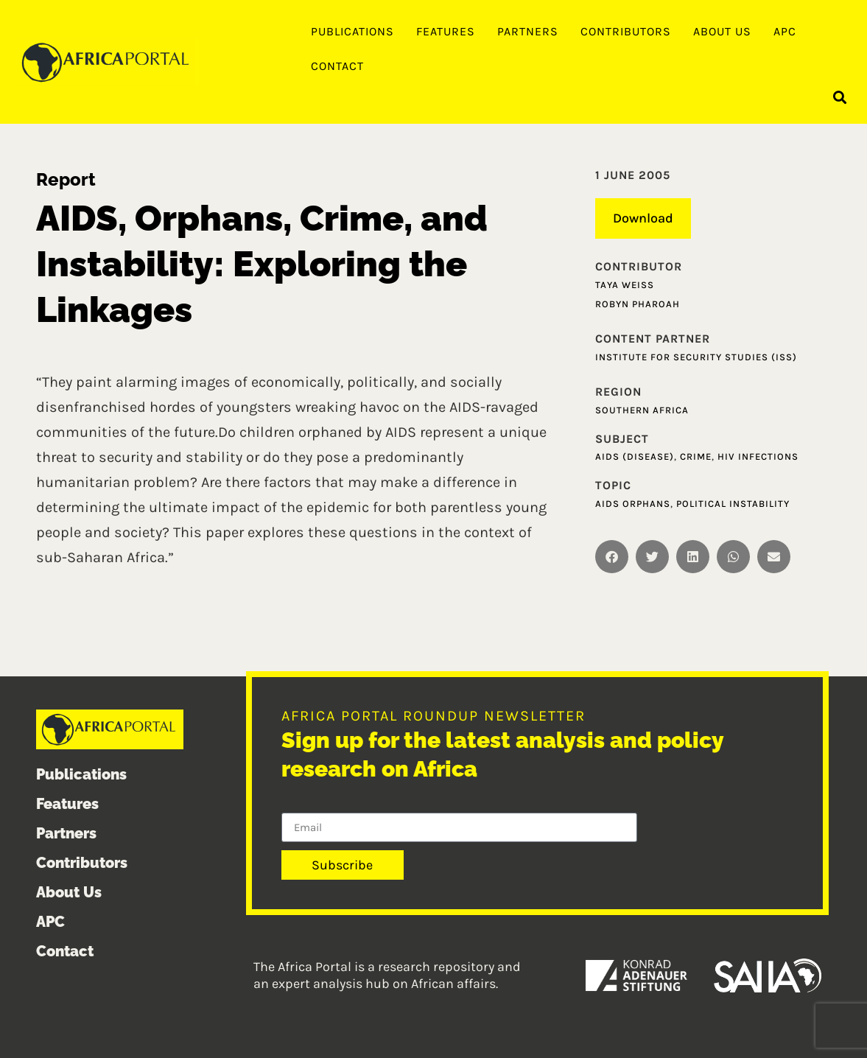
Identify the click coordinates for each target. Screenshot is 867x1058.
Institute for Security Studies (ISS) (696, 356)
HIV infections (757, 456)
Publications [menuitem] (352, 31)
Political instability (733, 503)
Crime (696, 456)
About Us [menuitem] (722, 31)
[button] (840, 97)
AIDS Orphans (632, 503)
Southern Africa (642, 410)
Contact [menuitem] (337, 66)
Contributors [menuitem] (625, 31)
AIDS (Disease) (634, 456)
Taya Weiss (624, 284)
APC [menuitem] (784, 31)
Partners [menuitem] (527, 31)
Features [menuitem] (445, 31)
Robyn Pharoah (637, 303)
